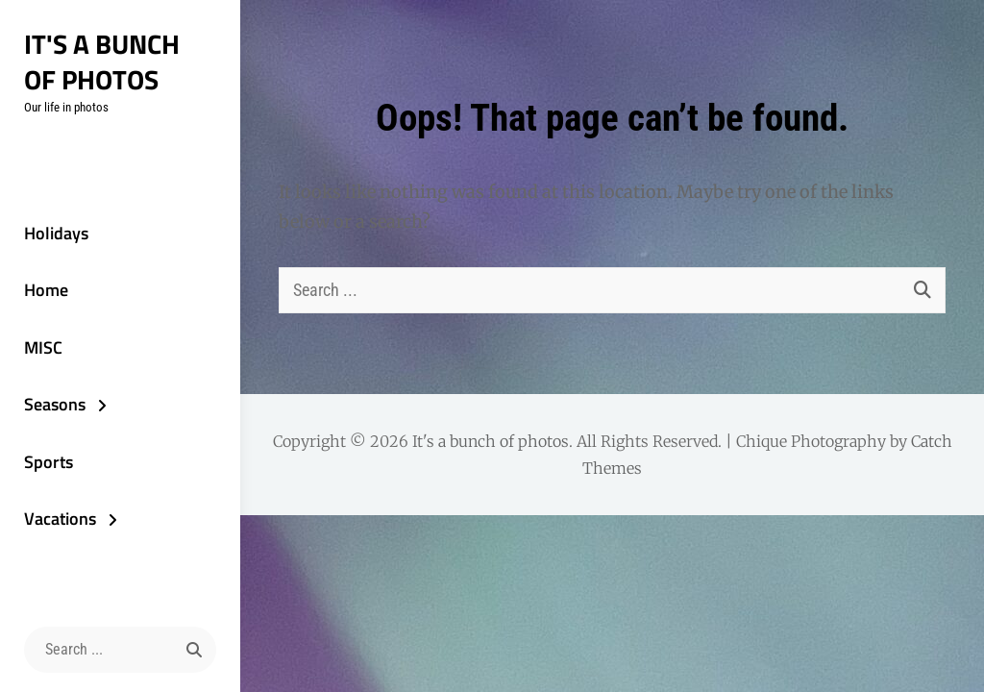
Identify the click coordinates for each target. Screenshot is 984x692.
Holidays (56, 233)
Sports (48, 462)
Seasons (55, 404)
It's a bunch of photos (102, 61)
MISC (43, 347)
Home (46, 290)
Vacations (60, 518)
